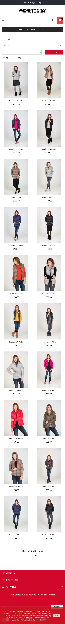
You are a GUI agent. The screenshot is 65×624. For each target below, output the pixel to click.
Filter (54, 52)
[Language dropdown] (25, 2)
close (56, 616)
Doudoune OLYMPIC (16, 390)
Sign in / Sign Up (38, 2)
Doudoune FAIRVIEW (16, 294)
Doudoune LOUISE (16, 197)
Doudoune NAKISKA (16, 101)
